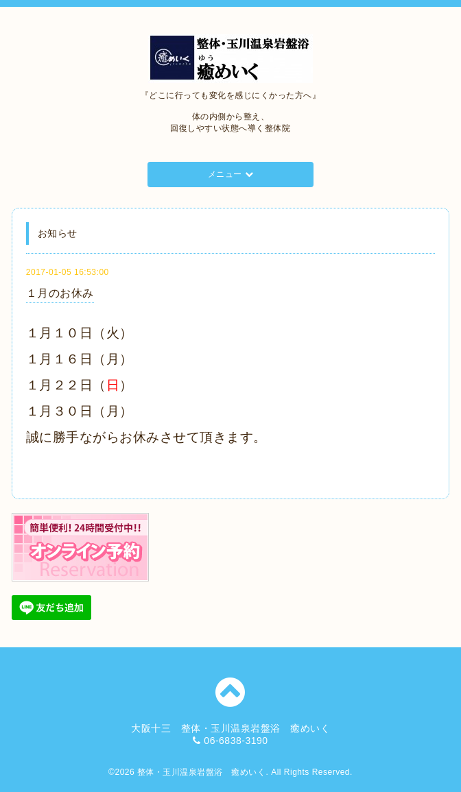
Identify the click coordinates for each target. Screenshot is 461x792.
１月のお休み (60, 293)
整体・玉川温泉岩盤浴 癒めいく (201, 772)
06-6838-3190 (236, 740)
